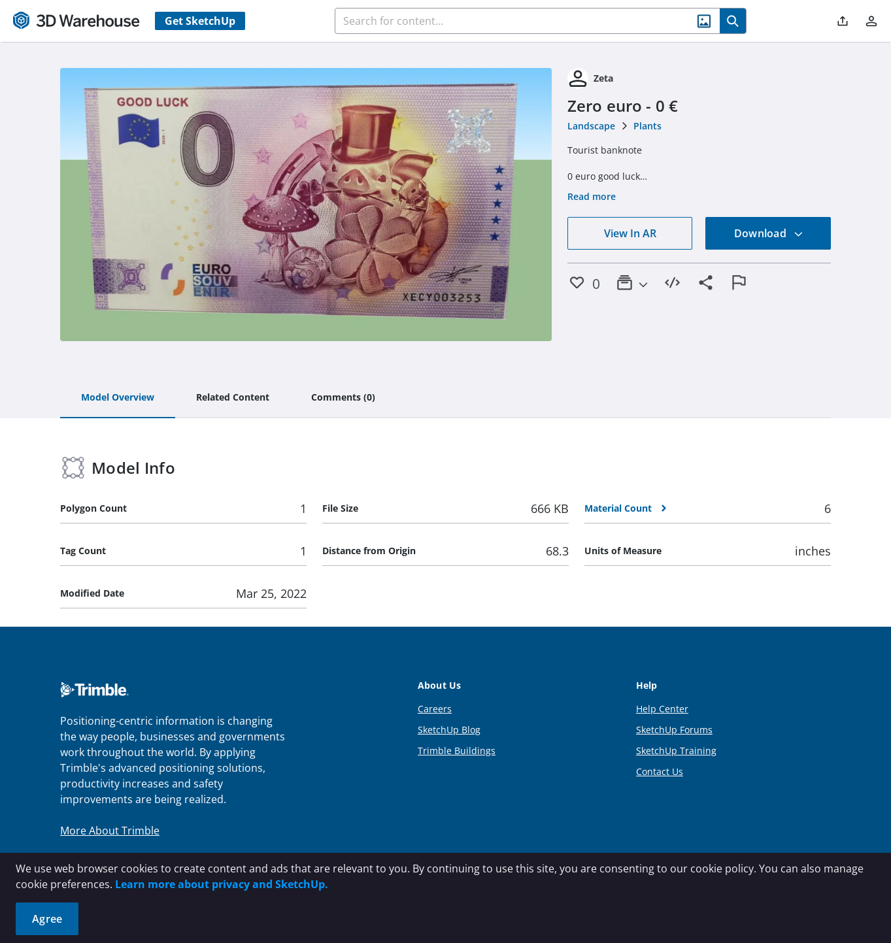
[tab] (117, 398)
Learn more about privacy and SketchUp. (221, 884)
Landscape (591, 126)
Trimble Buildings (457, 750)
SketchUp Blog (449, 729)
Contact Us (659, 771)
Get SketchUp (200, 21)
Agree (47, 919)
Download (768, 233)
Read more (591, 196)
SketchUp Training (676, 750)
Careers (435, 709)
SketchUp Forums (674, 729)
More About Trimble (110, 830)
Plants (647, 126)
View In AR (630, 233)
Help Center (662, 709)
